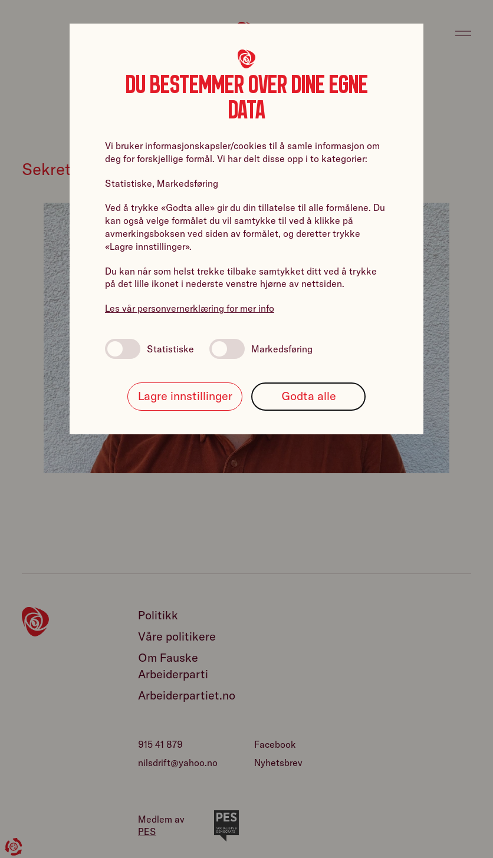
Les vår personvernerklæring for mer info (189, 308)
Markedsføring (261, 349)
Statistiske (149, 349)
